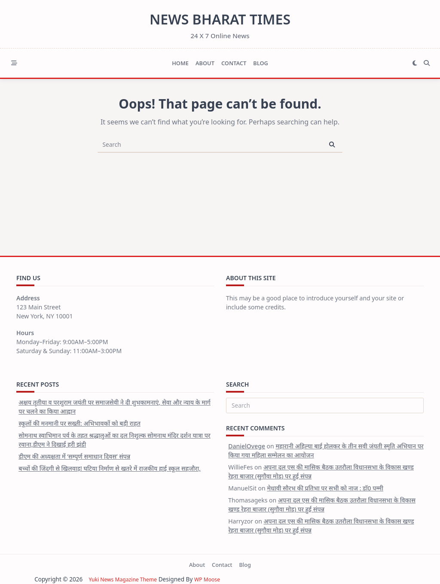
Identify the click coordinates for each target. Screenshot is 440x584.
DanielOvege (246, 446)
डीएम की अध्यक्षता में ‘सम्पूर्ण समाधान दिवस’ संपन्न (74, 456)
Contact (233, 63)
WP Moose (205, 579)
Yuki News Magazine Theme (115, 579)
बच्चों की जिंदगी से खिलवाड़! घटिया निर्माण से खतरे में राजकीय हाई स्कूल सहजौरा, (109, 468)
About (205, 63)
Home (180, 63)
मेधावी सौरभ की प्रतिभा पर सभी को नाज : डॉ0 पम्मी (325, 488)
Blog (260, 63)
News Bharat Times (220, 19)
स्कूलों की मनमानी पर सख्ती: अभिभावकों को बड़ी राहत (79, 423)
